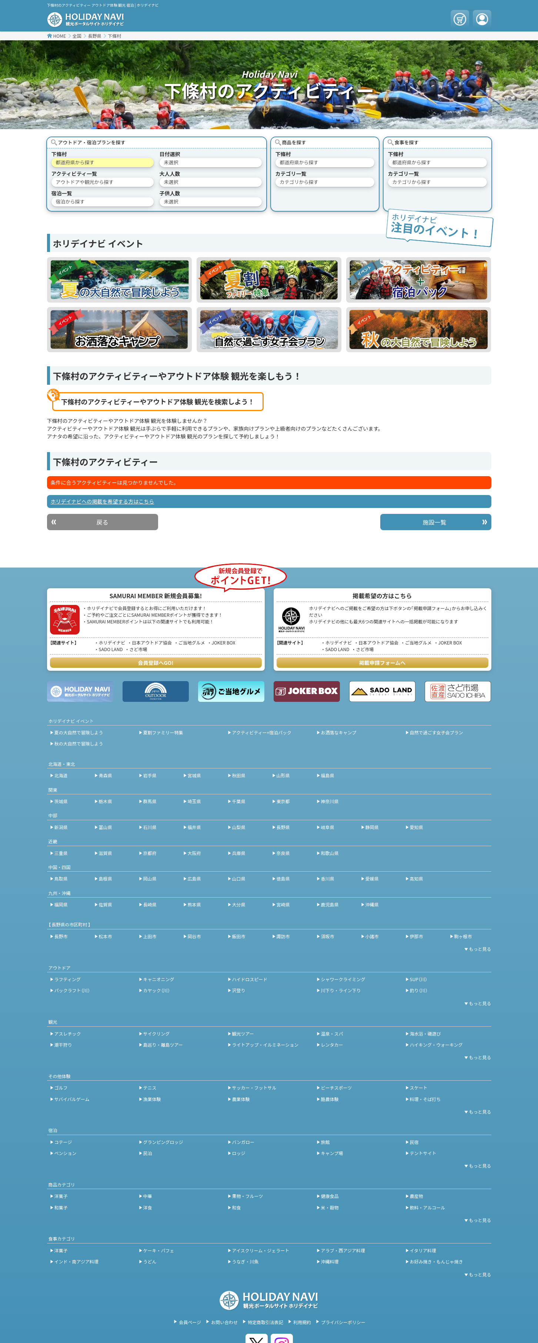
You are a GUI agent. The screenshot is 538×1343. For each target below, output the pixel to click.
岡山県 (150, 878)
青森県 (105, 775)
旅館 (325, 1142)
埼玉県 (194, 801)
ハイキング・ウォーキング (436, 1044)
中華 (147, 1196)
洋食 (147, 1207)
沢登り (238, 990)
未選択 (171, 162)
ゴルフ (61, 1087)
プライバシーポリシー (343, 1322)
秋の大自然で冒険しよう (78, 743)
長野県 (94, 36)
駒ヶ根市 (463, 936)
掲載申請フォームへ (382, 662)
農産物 (416, 1196)
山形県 (283, 775)
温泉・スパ (332, 1033)
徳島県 (283, 878)
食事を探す (407, 142)
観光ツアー (243, 1033)
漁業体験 (152, 1099)
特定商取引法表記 (265, 1322)
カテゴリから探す (299, 181)
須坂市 (327, 936)
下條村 (114, 36)
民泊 (147, 1153)
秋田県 (238, 775)
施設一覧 (434, 522)
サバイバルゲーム (72, 1099)
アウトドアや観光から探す (85, 181)
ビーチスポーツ (336, 1087)
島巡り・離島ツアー (163, 1044)
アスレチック (67, 1033)
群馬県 (150, 801)
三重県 (61, 853)
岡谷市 (194, 936)
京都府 (150, 853)
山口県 (238, 878)
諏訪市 (283, 936)
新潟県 (61, 827)
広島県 (194, 878)
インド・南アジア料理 (76, 1261)
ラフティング (67, 979)
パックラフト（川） (72, 990)
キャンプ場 (332, 1153)
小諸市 (372, 936)
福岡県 (61, 904)
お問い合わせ (224, 1322)
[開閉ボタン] (476, 949)
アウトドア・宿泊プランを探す (92, 142)
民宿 (414, 1142)
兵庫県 (238, 853)
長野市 (61, 936)
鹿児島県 (330, 904)
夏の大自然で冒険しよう (78, 732)
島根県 (105, 878)
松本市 (105, 936)
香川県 (327, 878)
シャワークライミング (343, 979)
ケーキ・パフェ (158, 1250)
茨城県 (61, 801)
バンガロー (243, 1142)
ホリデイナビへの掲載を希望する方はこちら (102, 501)
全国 (77, 36)
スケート (419, 1087)
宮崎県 (283, 904)
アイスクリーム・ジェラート (261, 1250)
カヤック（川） (156, 990)
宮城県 (194, 775)
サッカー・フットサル (254, 1087)
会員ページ (190, 1322)
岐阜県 (327, 827)
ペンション (65, 1153)
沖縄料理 (330, 1261)
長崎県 (150, 904)
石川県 (150, 827)
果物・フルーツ (247, 1196)
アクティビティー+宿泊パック (262, 732)
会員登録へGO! (156, 662)
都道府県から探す (75, 162)
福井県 (194, 827)
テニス (150, 1087)
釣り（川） (419, 990)
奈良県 (283, 853)
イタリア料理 (423, 1250)
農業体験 (241, 1099)
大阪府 (194, 853)
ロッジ (238, 1153)
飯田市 (238, 936)
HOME (59, 36)
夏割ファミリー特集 (163, 732)
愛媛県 (372, 878)
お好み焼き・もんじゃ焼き (436, 1261)
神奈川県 (330, 801)
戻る (102, 522)
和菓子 (61, 1207)
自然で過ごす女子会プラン (436, 732)
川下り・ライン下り (341, 990)
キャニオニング (158, 979)
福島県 (327, 775)
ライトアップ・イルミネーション (265, 1044)
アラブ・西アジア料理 (343, 1250)
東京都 (283, 801)
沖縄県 (372, 904)
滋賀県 (105, 853)
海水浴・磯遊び (425, 1033)
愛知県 (416, 827)
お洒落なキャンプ (339, 732)
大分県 (238, 904)
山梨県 (238, 827)
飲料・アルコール (427, 1207)
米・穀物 (330, 1207)
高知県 (416, 878)
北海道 (61, 775)
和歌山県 (330, 853)
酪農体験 (330, 1099)
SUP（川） (418, 979)
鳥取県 (61, 878)
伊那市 (416, 936)
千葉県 (238, 801)
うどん (150, 1261)
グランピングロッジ (163, 1142)
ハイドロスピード (250, 979)
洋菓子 (61, 1196)
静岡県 (372, 827)
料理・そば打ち (425, 1099)
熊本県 (194, 904)
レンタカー (332, 1044)
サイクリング (156, 1033)
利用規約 (302, 1322)
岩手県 (150, 775)
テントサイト (423, 1153)
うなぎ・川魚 (245, 1261)
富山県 (105, 827)
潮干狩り (63, 1044)
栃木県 (105, 801)
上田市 (150, 936)
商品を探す (294, 142)
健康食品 (330, 1196)
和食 (236, 1207)
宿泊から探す (70, 201)
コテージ (63, 1142)
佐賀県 (105, 904)
